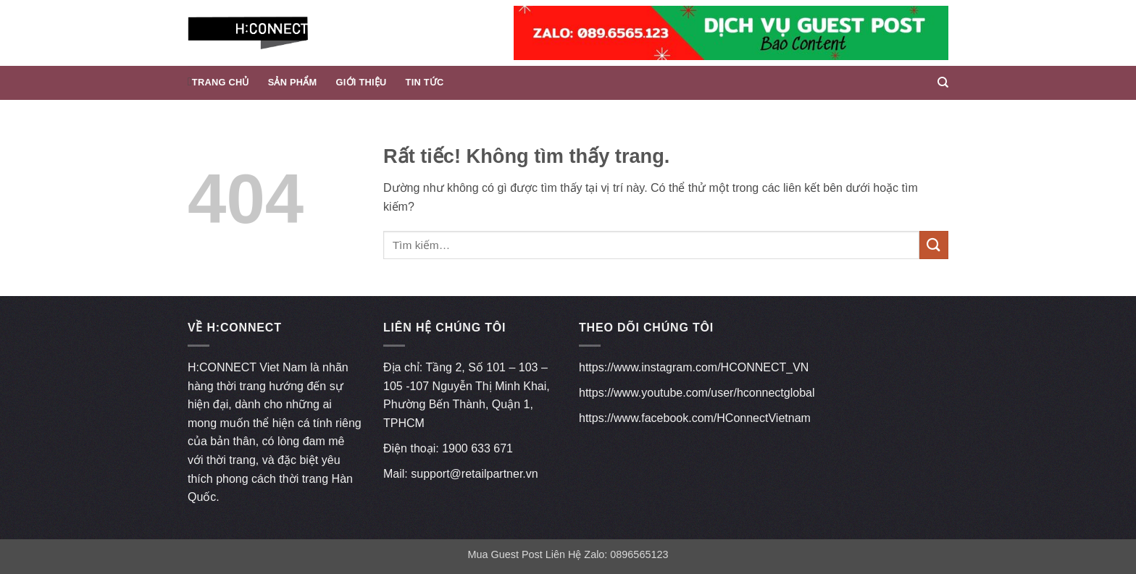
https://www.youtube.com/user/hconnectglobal (697, 393)
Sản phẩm (292, 82)
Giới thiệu (361, 82)
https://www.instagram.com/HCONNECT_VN (694, 367)
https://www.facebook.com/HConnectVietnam (695, 418)
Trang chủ (220, 82)
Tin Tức (425, 82)
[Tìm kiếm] (942, 82)
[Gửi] (933, 245)
